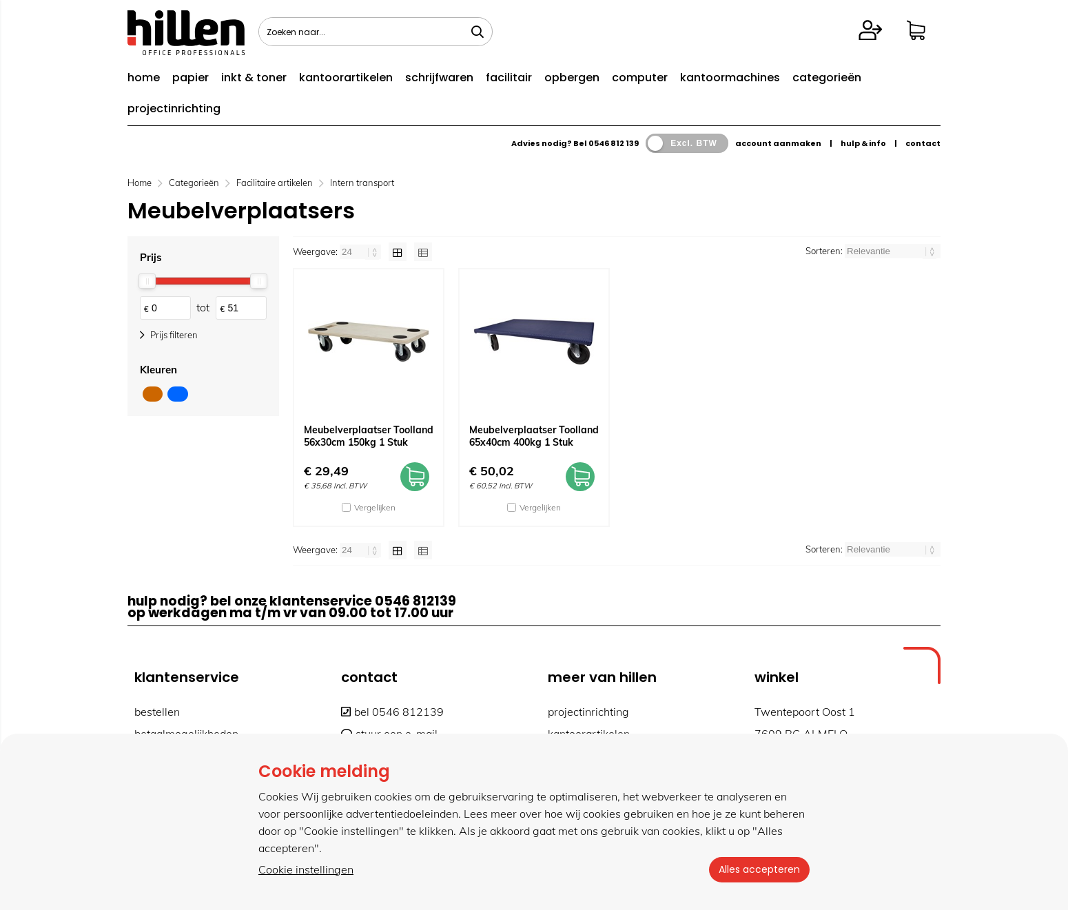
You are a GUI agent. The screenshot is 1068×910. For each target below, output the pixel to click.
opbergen (571, 77)
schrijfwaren (439, 77)
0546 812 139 (613, 143)
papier (190, 77)
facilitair (509, 77)
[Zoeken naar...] (477, 31)
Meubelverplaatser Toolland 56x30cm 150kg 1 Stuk (368, 436)
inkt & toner (254, 77)
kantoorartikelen (346, 77)
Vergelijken (375, 507)
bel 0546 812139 (392, 711)
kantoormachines (730, 77)
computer (640, 77)
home (143, 77)
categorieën (826, 77)
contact (923, 143)
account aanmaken (778, 143)
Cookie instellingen (305, 869)
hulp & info (863, 143)
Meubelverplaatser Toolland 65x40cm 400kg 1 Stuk (534, 436)
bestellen (157, 711)
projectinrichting (173, 108)
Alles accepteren (758, 869)
